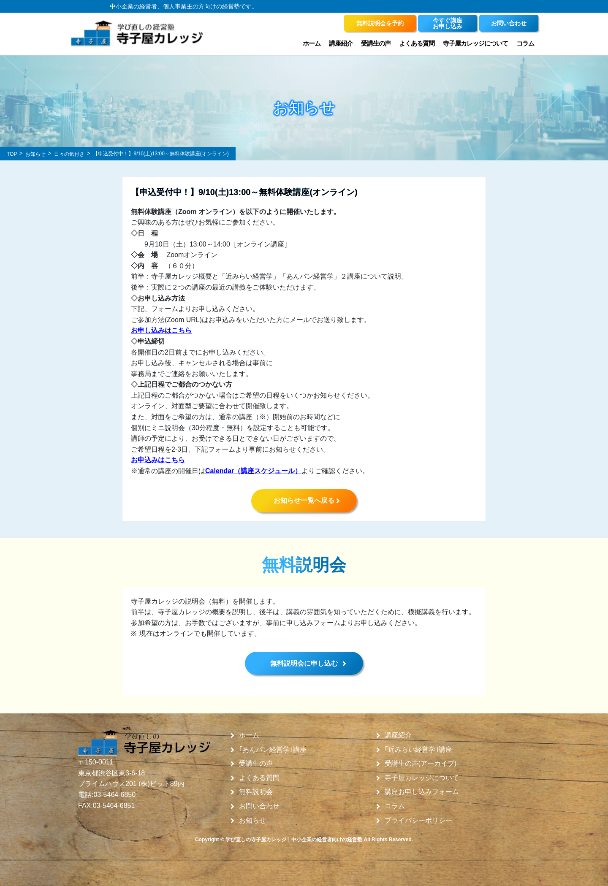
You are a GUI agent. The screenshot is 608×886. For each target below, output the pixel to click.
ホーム (311, 43)
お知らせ (252, 820)
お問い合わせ (259, 806)
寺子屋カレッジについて (475, 43)
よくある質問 (416, 43)
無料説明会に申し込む (304, 663)
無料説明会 (256, 791)
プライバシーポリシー (418, 820)
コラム (525, 43)
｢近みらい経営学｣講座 (418, 749)
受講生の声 (376, 43)
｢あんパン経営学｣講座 (273, 749)
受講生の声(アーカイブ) (421, 763)
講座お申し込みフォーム (422, 791)
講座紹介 (341, 43)
